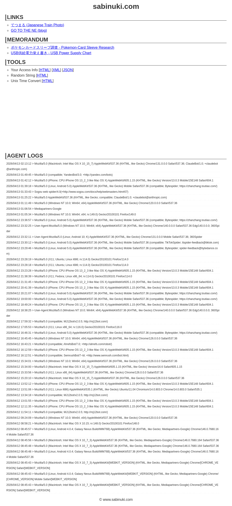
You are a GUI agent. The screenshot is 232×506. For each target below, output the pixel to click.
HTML (45, 70)
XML (56, 70)
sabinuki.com (116, 6)
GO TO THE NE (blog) (29, 30)
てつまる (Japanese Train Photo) (37, 25)
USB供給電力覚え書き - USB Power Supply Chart (51, 53)
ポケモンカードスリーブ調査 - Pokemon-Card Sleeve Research (62, 47)
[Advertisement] (116, 117)
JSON (68, 70)
